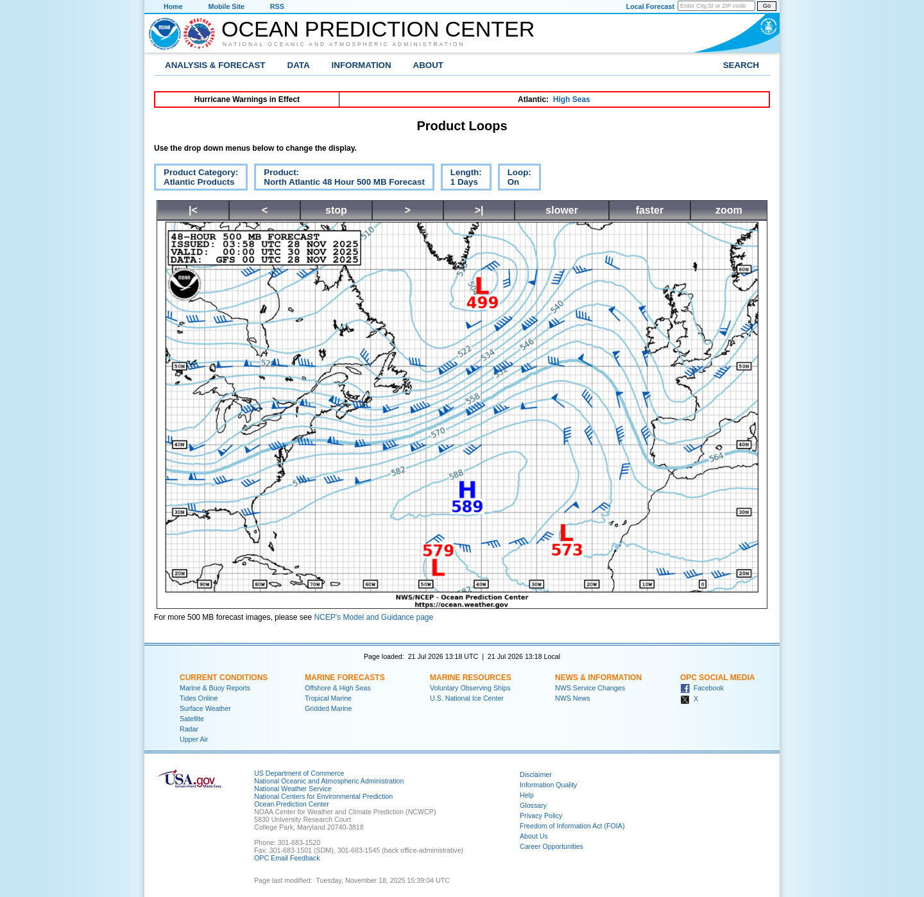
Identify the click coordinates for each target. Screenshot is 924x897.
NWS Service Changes (590, 688)
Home (173, 6)
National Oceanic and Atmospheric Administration (344, 44)
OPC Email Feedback (287, 858)
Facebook (702, 688)
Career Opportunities (551, 846)
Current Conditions (224, 677)
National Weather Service (293, 788)
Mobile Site (226, 6)
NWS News (572, 698)
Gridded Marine (328, 708)
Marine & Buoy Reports (215, 688)
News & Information (598, 677)
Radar (189, 729)
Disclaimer (536, 774)
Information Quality (548, 785)
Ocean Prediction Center (378, 29)
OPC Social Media (717, 677)
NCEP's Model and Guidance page (373, 617)
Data (298, 65)
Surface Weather (205, 708)
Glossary (533, 805)
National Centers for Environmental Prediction (323, 796)
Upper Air (194, 739)
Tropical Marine (328, 698)
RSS (277, 6)
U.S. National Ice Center (467, 698)
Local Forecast (650, 6)
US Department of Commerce (299, 773)
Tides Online (199, 698)
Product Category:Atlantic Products (196, 179)
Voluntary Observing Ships (470, 688)
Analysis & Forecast (215, 65)
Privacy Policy (541, 815)
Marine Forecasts (345, 677)
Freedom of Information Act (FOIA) (572, 826)
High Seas (571, 99)
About (428, 65)
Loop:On (514, 179)
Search (741, 65)
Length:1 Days (461, 179)
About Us (534, 836)
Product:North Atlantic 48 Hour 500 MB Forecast (339, 179)
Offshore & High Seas (338, 688)
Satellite (192, 718)
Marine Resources (470, 677)
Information (361, 65)
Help (527, 795)
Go (767, 6)
